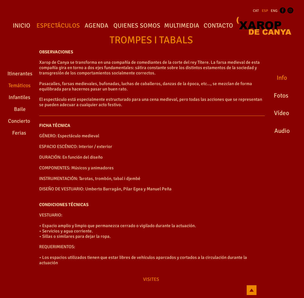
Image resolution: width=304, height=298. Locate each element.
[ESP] (265, 11)
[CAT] (256, 11)
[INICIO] (21, 26)
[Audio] (282, 131)
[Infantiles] (19, 97)
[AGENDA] (96, 26)
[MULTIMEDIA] (181, 26)
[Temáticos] (19, 86)
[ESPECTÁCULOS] (58, 26)
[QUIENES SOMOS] (136, 26)
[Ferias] (19, 133)
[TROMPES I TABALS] (151, 40)
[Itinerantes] (20, 74)
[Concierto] (19, 121)
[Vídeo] (281, 113)
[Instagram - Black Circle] (290, 10)
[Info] (281, 78)
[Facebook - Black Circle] (283, 10)
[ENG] (274, 11)
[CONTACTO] (218, 26)
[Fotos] (280, 96)
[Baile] (19, 109)
